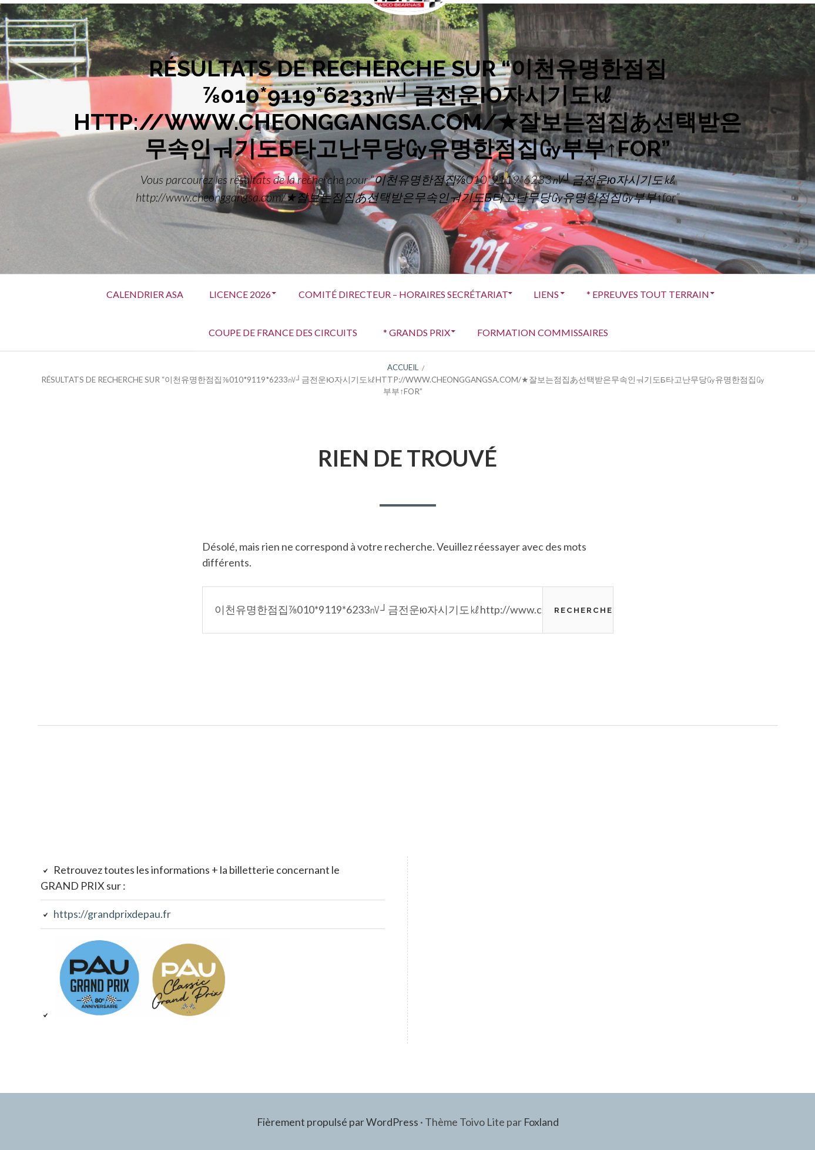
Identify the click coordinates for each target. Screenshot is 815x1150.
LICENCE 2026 (235, 293)
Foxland (541, 1120)
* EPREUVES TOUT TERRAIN (655, 293)
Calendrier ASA (135, 293)
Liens (550, 293)
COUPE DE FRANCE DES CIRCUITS (278, 331)
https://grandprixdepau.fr (112, 913)
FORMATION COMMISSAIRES (546, 331)
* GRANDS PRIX (416, 331)
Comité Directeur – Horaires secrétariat (402, 293)
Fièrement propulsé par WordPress (337, 1120)
